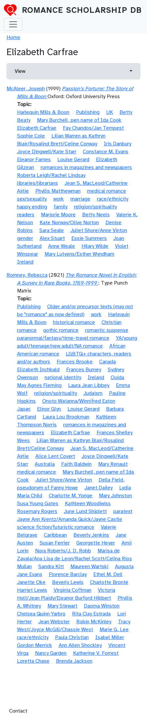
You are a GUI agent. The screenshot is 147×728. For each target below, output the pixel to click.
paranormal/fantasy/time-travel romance (63, 338)
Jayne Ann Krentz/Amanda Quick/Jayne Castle (69, 519)
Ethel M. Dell (107, 574)
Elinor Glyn (49, 409)
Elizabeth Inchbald (38, 369)
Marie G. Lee (114, 629)
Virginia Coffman (72, 590)
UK (109, 112)
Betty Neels (96, 214)
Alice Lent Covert (55, 456)
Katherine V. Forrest (96, 653)
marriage (80, 199)
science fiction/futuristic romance (55, 527)
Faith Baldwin (76, 464)
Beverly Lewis (67, 582)
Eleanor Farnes (34, 159)
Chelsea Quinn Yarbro (41, 613)
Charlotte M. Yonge (70, 495)
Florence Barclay (68, 574)
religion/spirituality (95, 206)
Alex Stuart (52, 238)
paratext (122, 511)
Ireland (25, 262)
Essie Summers (89, 238)
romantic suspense (106, 330)
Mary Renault (113, 464)
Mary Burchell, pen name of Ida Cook (79, 120)
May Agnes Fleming (39, 385)
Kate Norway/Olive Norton (69, 222)
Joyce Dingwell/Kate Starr (46, 151)
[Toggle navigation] (13, 24)
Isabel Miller (109, 637)
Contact (18, 711)
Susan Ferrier (55, 543)
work (58, 199)
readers (25, 214)
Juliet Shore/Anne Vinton (98, 230)
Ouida (117, 377)
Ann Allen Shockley (80, 645)
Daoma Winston (101, 606)
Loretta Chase (33, 661)
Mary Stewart (62, 606)
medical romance (106, 191)
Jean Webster (54, 621)
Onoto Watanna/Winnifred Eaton (78, 401)
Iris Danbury (117, 143)
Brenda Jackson (74, 661)
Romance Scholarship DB (82, 10)
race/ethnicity (112, 199)
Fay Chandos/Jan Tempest (93, 128)
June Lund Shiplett (85, 511)
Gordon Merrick (34, 645)
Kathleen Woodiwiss (88, 503)
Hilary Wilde (95, 246)
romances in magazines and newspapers (86, 167)
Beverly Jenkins (91, 535)
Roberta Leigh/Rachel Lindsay (51, 175)
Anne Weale (61, 246)
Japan (23, 409)
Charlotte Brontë (109, 582)
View (20, 71)
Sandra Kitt (51, 566)
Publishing (88, 112)
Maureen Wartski (89, 566)
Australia (45, 464)
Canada (107, 361)
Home (13, 37)
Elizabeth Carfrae (36, 128)
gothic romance (61, 330)
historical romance (74, 322)
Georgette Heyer (95, 543)
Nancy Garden (50, 653)
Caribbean (55, 535)
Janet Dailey (98, 487)
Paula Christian (72, 637)
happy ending (32, 206)
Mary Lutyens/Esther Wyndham (79, 254)
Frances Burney (83, 369)
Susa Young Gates (37, 503)
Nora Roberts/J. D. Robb (63, 550)
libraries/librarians (37, 183)
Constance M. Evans (105, 151)
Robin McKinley (93, 621)
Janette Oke (31, 582)
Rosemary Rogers (37, 511)
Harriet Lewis (32, 590)
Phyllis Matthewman (58, 191)
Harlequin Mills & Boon (43, 112)
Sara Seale (51, 230)
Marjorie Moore (58, 214)
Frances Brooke (75, 361)
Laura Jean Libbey (88, 385)
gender (25, 238)
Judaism (92, 393)
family (60, 206)
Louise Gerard (73, 159)
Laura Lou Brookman (66, 417)
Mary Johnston (115, 495)
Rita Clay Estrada (91, 613)
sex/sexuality (32, 199)
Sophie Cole (31, 136)
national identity (63, 377)
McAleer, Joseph (26, 88)
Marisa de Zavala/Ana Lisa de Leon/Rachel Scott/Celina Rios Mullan (74, 558)
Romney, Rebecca (27, 275)
